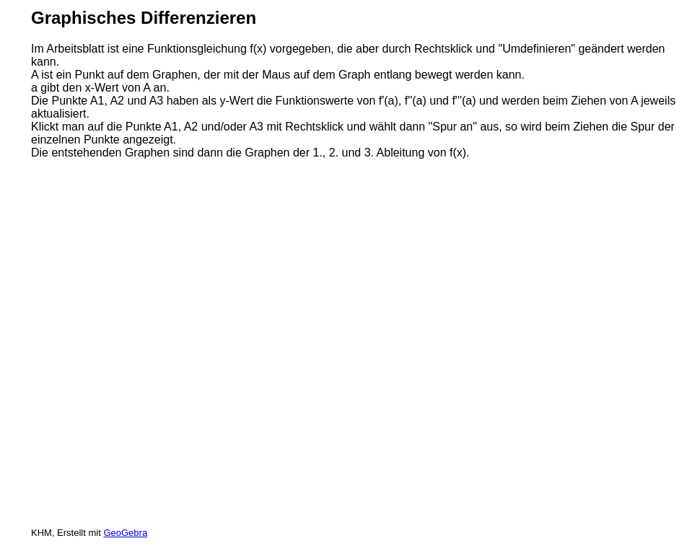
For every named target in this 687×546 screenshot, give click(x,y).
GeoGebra (125, 532)
